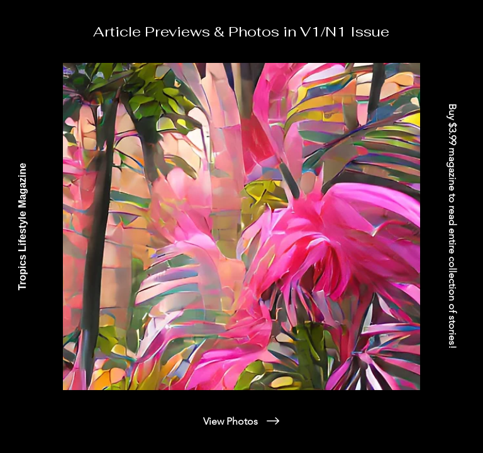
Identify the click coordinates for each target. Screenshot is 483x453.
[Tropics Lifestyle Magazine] (23, 226)
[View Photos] (242, 421)
